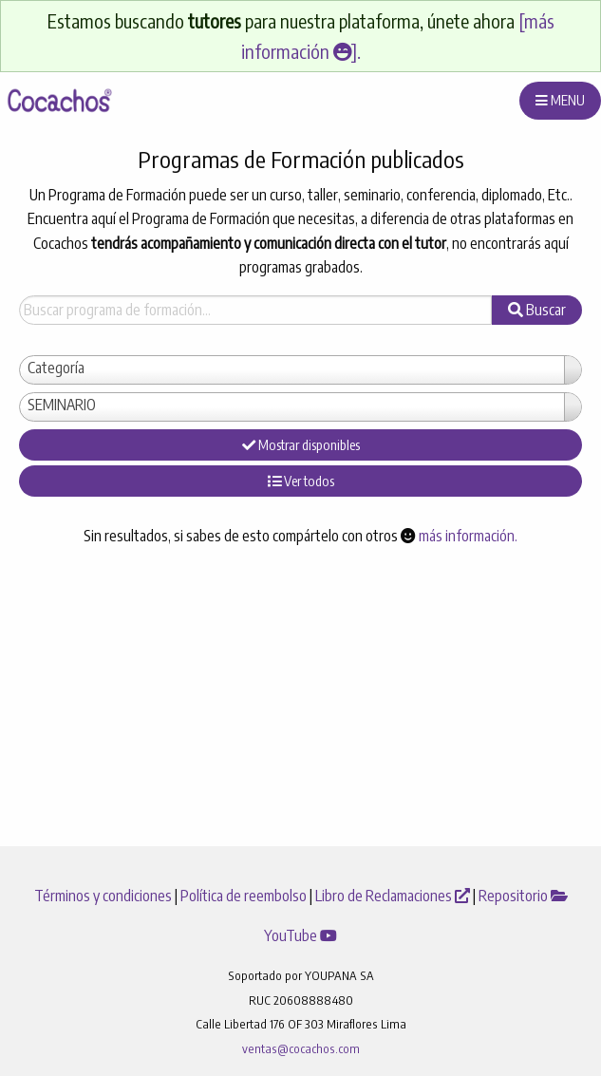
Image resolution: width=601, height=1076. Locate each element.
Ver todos (301, 480)
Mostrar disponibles (301, 444)
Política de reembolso (245, 895)
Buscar (537, 309)
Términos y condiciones (104, 895)
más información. (468, 535)
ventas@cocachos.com (301, 1048)
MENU (560, 99)
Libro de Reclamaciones (394, 895)
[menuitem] (58, 101)
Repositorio (523, 895)
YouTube (300, 935)
